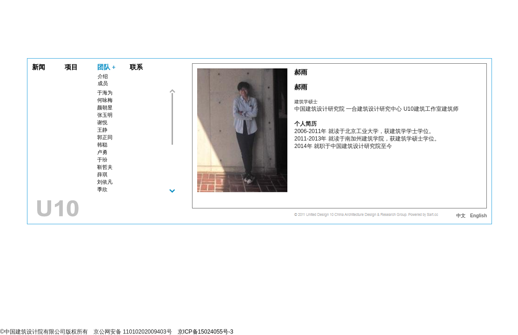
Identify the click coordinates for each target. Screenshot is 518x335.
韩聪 (102, 144)
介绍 (103, 76)
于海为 (105, 92)
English (478, 215)
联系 (136, 67)
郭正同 (105, 137)
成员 (103, 83)
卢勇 (102, 152)
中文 (460, 215)
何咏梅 (105, 100)
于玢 (102, 159)
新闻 (38, 67)
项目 (71, 67)
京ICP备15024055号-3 (205, 331)
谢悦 (102, 122)
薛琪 (102, 174)
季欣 (102, 189)
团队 (103, 67)
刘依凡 (105, 182)
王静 (102, 130)
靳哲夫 (105, 167)
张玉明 (105, 115)
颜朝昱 (105, 107)
